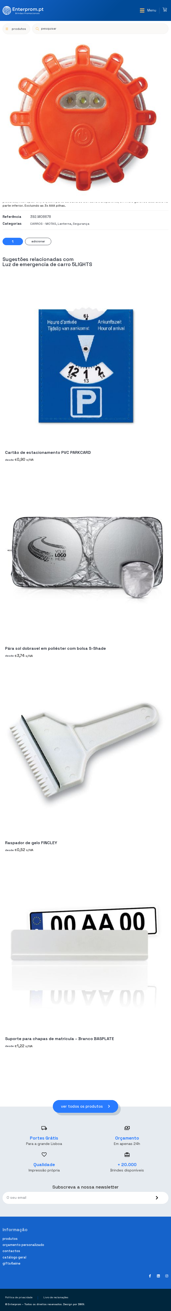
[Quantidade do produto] (13, 241)
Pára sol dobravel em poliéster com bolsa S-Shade (55, 648)
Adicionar (38, 241)
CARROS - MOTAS (43, 224)
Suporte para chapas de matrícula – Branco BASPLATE (59, 1038)
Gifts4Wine (11, 1263)
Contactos (11, 1251)
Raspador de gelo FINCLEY (31, 842)
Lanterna (64, 224)
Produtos (10, 1239)
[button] (148, 10)
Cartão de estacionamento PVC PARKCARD (48, 452)
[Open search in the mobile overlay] (100, 28)
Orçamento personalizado (23, 1245)
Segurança (81, 224)
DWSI (81, 1304)
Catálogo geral (14, 1257)
